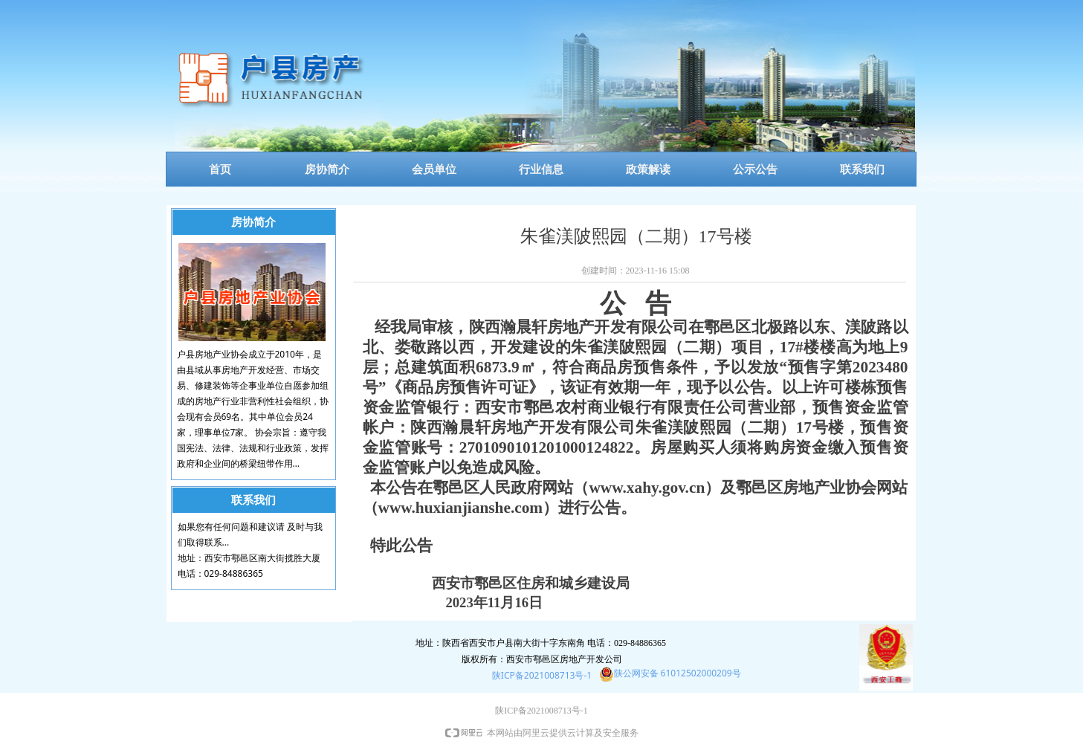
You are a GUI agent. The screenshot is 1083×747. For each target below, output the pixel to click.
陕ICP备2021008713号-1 (542, 675)
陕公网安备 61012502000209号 (677, 673)
